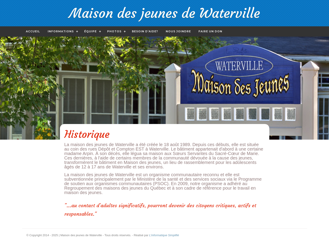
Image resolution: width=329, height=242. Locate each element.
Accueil (33, 31)
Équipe (90, 31)
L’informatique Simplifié (164, 235)
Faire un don (210, 31)
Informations (61, 31)
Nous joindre (178, 31)
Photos (114, 31)
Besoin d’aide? (145, 31)
